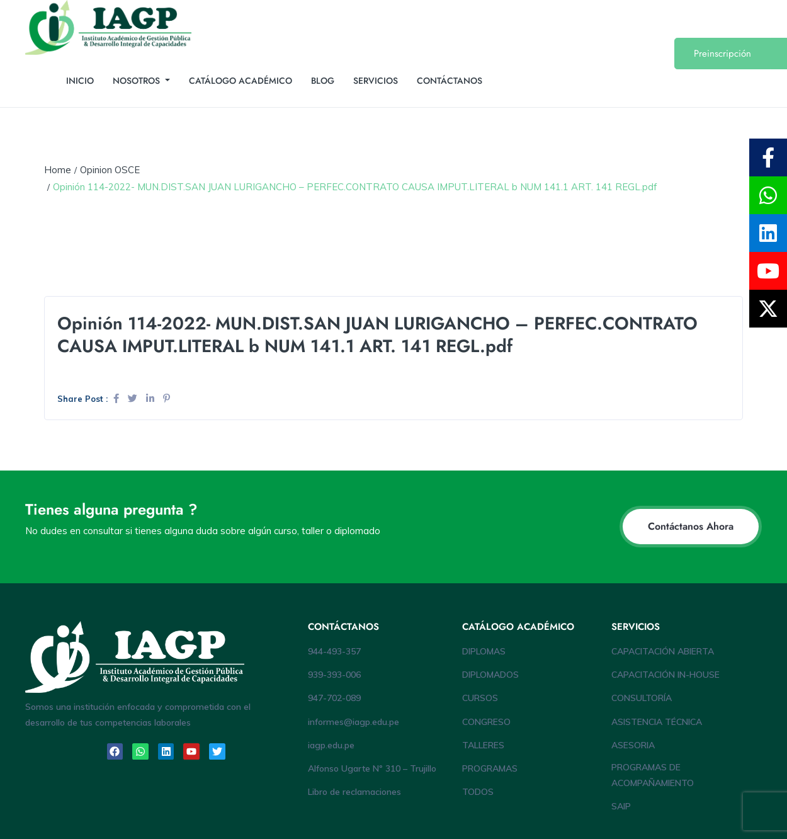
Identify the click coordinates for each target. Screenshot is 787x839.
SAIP (621, 806)
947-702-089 (334, 698)
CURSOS (480, 698)
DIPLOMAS (484, 651)
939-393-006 (334, 674)
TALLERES (483, 745)
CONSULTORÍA (641, 698)
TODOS (478, 791)
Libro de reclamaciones (354, 791)
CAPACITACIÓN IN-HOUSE (665, 674)
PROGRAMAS (490, 768)
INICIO (80, 80)
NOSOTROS (137, 80)
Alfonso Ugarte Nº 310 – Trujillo (372, 768)
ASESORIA (633, 745)
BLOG (322, 80)
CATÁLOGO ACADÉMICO (240, 80)
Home (57, 170)
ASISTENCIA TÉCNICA (656, 722)
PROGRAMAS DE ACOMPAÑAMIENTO (652, 775)
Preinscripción (722, 53)
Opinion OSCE (110, 170)
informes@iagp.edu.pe (353, 722)
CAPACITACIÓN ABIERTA (662, 651)
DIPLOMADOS (490, 674)
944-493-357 (334, 651)
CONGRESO (486, 722)
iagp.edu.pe (331, 745)
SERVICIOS (375, 80)
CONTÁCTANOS (449, 80)
